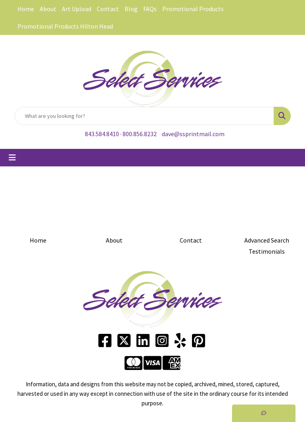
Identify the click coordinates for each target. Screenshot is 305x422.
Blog (131, 9)
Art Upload (76, 9)
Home (25, 9)
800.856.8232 (140, 134)
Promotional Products (193, 9)
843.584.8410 (102, 134)
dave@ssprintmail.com (193, 134)
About (48, 9)
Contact (108, 9)
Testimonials (267, 251)
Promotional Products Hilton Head (65, 26)
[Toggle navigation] (12, 157)
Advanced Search (266, 240)
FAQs (150, 9)
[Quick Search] (144, 116)
